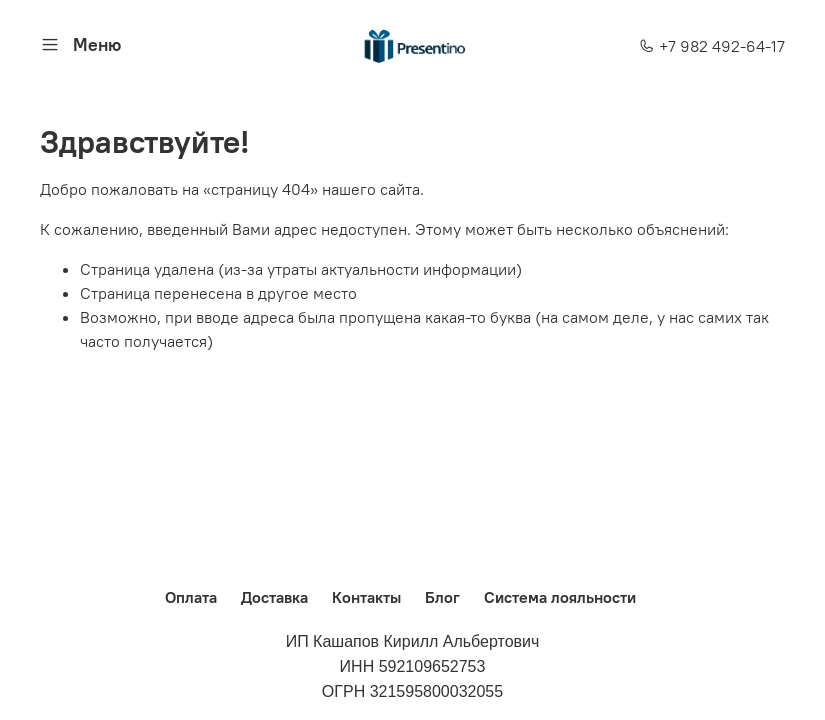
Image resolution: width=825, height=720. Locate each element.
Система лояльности (560, 597)
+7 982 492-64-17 (712, 46)
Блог (442, 597)
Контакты (366, 597)
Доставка (274, 597)
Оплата (191, 597)
